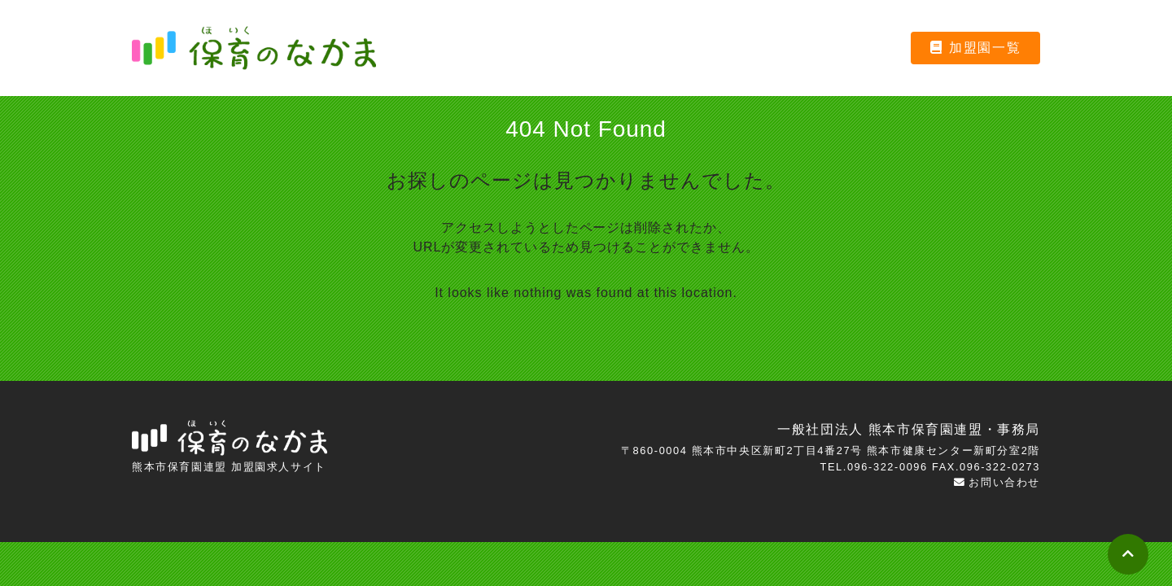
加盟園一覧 (975, 48)
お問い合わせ (997, 482)
